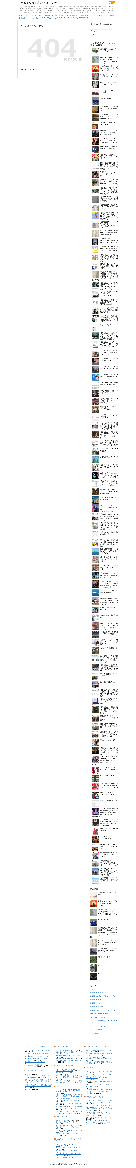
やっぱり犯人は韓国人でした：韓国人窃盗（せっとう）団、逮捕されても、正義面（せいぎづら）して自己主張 (105, 760)
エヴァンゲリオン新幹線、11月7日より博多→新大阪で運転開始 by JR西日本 (109, 475)
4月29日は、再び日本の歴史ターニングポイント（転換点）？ (109, 642)
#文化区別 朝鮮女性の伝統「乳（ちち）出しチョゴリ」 (109, 157)
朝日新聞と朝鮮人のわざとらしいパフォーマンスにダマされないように (109, 293)
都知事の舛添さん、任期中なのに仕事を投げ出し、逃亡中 (109, 567)
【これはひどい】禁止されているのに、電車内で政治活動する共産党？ (109, 352)
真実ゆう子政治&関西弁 (95, 1097)
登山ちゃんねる (62, 1117)
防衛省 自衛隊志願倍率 (108, 801)
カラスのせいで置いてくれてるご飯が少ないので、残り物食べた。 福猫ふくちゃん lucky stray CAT (99, 1122)
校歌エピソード (75, 15)
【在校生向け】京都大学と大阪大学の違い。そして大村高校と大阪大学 (109, 302)
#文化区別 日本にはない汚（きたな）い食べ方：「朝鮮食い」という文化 (109, 140)
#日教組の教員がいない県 (109, 457)
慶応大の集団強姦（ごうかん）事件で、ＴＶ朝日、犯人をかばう (109, 855)
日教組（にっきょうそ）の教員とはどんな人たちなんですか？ (109, 847)
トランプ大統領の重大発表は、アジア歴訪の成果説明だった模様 (109, 310)
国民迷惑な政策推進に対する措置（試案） (68, 1055)
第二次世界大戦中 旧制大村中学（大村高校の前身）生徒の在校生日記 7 (109, 232)
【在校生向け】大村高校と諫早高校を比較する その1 (109, 376)
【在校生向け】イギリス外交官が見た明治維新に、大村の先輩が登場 (109, 116)
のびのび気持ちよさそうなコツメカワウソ (98, 1117)
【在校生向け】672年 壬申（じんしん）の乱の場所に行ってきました (109, 575)
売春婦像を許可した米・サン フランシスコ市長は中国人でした (109, 718)
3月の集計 (28, 1074)
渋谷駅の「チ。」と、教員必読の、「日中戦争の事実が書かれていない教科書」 (109, 182)
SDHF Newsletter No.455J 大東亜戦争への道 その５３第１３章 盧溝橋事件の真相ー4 (38, 1085)
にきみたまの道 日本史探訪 (35, 1047)
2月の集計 (28, 1089)
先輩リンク (58, 18)
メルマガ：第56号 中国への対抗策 (66, 1150)
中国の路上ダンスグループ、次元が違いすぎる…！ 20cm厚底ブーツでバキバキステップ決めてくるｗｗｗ (99, 1076)
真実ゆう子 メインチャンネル (97, 1047)
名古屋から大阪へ (106, 98)
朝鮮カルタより (105, 325)
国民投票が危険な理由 (107, 682)
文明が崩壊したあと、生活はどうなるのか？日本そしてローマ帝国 (109, 68)
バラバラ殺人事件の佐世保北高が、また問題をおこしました (109, 384)
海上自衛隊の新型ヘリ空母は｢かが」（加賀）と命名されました (109, 551)
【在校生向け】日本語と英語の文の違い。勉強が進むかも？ (109, 880)
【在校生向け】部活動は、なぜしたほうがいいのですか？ (109, 206)
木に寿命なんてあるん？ (63, 1120)
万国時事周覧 (94, 1033)
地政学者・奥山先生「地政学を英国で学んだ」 (67, 1139)
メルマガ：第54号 (62, 1157)
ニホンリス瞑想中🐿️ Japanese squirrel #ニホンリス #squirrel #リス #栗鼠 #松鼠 (99, 1113)
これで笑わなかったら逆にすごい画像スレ (68, 1103)
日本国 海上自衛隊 (96, 1007)
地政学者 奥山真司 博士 (99, 1014)
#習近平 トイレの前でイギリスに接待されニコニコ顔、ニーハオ (109, 174)
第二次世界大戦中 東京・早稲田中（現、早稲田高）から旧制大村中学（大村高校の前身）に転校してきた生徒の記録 (105, 276)
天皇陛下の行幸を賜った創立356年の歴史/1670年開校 (40, 15)
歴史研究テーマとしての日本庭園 (35, 1062)
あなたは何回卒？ (111, 15)
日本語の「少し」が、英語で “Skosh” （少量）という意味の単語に (109, 132)
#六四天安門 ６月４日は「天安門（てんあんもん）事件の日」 (109, 401)
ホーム (20, 15)
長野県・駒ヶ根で (104, 957)
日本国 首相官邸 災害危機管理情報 (103, 996)
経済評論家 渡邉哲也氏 (98, 1017)
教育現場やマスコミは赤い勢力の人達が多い (99, 1059)
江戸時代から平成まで (46, 18)
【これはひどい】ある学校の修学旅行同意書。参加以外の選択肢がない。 (109, 199)
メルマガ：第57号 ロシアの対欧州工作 (68, 1147)
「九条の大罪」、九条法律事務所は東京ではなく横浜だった (109, 368)
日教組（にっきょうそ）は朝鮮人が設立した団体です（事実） (109, 266)
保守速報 (90, 1067)
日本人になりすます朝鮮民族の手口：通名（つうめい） (109, 726)
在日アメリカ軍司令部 (97, 1026)
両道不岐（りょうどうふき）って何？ (92, 15)
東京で (100, 973)
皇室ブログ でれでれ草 (65, 1065)
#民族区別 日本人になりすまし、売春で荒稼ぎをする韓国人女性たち (109, 734)
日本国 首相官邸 (96, 1000)
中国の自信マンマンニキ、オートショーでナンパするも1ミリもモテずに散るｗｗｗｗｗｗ (99, 1081)
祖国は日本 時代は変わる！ (66, 1047)
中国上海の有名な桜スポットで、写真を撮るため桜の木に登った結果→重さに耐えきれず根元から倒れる (99, 1091)
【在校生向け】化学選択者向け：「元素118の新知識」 (109, 108)
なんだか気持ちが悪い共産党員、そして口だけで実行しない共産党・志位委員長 (109, 443)
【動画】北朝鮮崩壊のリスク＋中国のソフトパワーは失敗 (109, 701)
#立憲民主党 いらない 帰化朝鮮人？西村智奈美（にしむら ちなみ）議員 (109, 863)
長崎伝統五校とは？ (24, 18)
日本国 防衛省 (95, 1003)
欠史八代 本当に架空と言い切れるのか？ (37, 1053)
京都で (100, 965)
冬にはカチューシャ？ (107, 775)
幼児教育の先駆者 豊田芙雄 (33, 1057)
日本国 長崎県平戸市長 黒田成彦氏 (102, 1010)
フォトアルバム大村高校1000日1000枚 (76, 18)
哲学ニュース (61, 1086)
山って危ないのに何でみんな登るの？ (67, 1122)
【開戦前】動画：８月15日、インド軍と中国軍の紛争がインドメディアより (109, 240)
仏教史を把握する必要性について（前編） (37, 1050)
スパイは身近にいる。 (92, 1057)
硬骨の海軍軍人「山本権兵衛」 (34, 1065)
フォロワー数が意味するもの (64, 1050)
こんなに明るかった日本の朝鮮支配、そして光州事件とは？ (109, 769)
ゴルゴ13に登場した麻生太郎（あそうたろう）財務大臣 (109, 559)
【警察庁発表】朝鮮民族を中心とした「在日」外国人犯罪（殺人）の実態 (109, 483)
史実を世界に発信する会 (34, 1070)
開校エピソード (63, 15)
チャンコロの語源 (30, 1067)
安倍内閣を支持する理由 (108, 740)
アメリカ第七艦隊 (96, 1030)
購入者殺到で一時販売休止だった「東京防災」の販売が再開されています (109, 491)
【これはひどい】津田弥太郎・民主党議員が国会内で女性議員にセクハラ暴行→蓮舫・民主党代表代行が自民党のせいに (105, 813)
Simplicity (74, 1163)
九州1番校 (35, 18)
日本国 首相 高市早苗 (98, 992)
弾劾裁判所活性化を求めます (64, 1058)
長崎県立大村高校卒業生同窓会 (40, 3)
